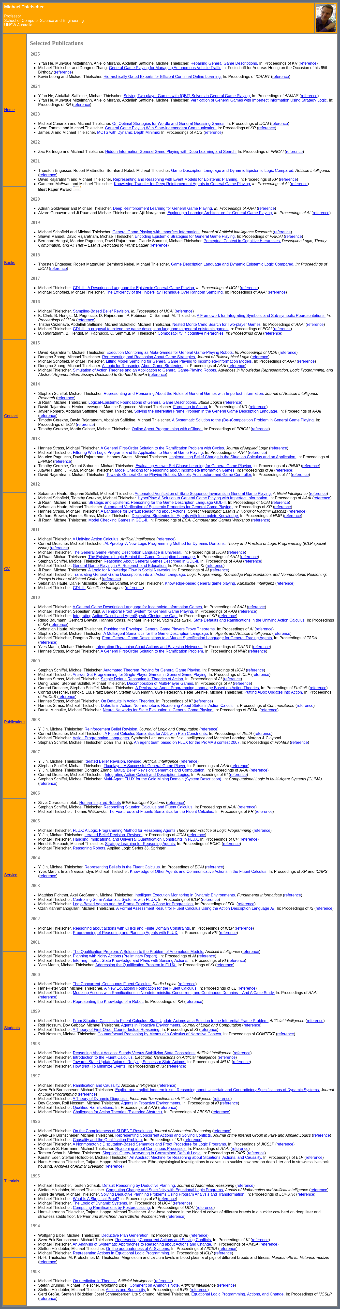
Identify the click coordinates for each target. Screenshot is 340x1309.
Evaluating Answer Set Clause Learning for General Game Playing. (193, 466)
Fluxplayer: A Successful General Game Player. (145, 766)
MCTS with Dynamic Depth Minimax (128, 132)
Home (9, 110)
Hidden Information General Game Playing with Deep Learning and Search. (171, 151)
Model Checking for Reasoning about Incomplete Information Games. (175, 470)
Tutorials (11, 1181)
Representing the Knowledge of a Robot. (108, 1001)
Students (12, 1028)
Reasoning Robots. (89, 848)
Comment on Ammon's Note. (155, 1285)
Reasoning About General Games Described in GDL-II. (151, 561)
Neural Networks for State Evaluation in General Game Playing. (158, 710)
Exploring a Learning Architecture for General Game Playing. (220, 213)
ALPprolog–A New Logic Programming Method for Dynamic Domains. (165, 543)
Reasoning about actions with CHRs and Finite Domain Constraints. (132, 928)
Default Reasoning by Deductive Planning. (139, 1185)
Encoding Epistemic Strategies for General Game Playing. (185, 236)
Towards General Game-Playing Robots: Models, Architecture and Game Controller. (179, 475)
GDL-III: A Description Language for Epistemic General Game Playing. (134, 288)
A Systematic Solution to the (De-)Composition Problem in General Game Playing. (243, 420)
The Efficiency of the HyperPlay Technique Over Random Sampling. (165, 292)
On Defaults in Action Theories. (128, 701)
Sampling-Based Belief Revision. (101, 311)
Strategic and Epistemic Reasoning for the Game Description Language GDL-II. (158, 502)
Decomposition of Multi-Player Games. (160, 683)
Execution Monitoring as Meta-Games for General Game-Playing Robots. (170, 352)
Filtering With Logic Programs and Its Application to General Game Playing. (138, 452)
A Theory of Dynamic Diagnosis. (101, 1099)
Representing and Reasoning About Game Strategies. (149, 357)
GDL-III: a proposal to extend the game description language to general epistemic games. (150, 329)
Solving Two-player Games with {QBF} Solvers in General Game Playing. (187, 96)
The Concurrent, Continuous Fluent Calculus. (112, 984)
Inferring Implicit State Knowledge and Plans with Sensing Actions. (130, 960)
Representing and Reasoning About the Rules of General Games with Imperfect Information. (184, 393)
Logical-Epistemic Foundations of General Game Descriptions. (143, 402)
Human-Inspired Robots (100, 803)
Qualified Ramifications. (93, 1107)
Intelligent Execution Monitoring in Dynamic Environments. (185, 895)
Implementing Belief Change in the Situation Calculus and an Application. (232, 457)
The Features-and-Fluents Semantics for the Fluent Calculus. (161, 811)
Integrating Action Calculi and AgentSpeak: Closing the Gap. (125, 616)
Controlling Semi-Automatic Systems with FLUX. (115, 899)
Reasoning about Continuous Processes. (151, 1148)
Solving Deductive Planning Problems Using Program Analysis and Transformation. (173, 1194)
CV (7, 569)
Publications (14, 722)
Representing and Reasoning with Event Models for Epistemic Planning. (175, 179)
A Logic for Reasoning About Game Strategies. (142, 366)
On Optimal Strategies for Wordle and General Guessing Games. (168, 123)
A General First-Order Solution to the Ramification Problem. (152, 651)
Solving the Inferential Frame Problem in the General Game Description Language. (206, 411)
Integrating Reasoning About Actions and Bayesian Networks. (149, 647)
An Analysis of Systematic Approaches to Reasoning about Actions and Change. (142, 1244)
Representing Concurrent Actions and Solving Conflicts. (163, 1135)
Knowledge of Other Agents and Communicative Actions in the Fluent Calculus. (198, 871)
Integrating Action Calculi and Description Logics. (147, 775)
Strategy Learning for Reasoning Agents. (140, 844)
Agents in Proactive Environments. (151, 1025)
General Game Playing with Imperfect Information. (156, 232)
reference (308, 63)
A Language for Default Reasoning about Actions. (144, 511)
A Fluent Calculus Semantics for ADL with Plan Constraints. (156, 733)
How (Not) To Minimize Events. (99, 1066)
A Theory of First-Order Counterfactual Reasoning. (117, 1029)
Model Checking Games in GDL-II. (118, 520)
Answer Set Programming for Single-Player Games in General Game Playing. (140, 674)
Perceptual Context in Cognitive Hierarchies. (242, 241)
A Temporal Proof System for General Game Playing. (148, 611)
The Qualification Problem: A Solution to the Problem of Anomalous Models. (138, 952)
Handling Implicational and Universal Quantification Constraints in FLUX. (136, 839)
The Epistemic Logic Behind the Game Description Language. (142, 557)
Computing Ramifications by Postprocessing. (112, 1207)
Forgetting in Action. (190, 407)
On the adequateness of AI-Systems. (138, 1249)
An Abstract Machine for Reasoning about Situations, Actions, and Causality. (195, 1157)
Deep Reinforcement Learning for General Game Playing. (163, 208)
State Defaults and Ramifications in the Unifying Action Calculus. (249, 620)
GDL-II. (79, 588)
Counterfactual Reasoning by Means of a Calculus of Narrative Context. (160, 1034)
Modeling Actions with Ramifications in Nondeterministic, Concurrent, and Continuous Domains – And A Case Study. (174, 993)
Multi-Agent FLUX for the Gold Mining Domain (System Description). (163, 779)
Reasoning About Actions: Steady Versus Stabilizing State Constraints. (134, 1053)
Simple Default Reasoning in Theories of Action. (142, 679)
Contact (11, 416)
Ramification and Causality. (96, 1085)
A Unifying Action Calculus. (96, 539)
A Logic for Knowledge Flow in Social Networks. (129, 570)
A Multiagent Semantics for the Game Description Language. (156, 633)
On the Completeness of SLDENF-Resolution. (113, 1131)
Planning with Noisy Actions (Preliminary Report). (115, 956)
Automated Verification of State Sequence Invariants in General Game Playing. (203, 493)
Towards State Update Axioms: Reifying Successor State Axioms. (129, 1062)
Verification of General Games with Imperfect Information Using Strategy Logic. (259, 100)
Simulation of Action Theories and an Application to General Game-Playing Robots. (145, 370)
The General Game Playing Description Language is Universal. (127, 552)
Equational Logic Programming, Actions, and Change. (238, 1294)
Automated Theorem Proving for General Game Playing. (152, 670)
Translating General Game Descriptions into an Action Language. (129, 574)
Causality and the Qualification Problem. (108, 1140)
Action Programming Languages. (101, 738)
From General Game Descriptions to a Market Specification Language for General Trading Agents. (187, 638)
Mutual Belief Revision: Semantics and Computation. (160, 770)
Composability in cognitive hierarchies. (191, 333)
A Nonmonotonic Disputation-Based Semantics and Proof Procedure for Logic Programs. (150, 1144)
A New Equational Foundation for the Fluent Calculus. (151, 988)
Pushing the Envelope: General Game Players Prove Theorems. (160, 629)
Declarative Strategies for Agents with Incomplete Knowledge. (185, 516)
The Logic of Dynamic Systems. (100, 1203)
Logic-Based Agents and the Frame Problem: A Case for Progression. (133, 904)
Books (9, 263)
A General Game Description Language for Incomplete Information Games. (138, 607)
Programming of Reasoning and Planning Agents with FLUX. (125, 933)
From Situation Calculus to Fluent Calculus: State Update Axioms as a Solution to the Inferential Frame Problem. (170, 1021)
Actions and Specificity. (126, 1290)
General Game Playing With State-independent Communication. (161, 128)
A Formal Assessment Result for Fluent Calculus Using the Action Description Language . (196, 908)
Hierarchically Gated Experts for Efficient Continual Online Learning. (162, 76)
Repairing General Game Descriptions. (224, 63)
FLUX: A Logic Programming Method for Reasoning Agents (124, 830)
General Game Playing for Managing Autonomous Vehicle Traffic (165, 68)
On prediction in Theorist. (95, 1281)
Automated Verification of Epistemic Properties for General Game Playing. (168, 507)
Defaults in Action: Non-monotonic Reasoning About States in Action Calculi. (167, 705)
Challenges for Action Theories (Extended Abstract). (118, 1112)
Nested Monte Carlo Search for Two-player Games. (217, 324)
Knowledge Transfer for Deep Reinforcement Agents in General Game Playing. (182, 184)
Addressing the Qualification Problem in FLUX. (136, 965)
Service (10, 875)
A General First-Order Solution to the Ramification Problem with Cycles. (163, 448)
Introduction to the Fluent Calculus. (103, 1057)
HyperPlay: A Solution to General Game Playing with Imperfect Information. (203, 498)
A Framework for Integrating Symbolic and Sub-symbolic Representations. (261, 315)
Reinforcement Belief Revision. (111, 729)
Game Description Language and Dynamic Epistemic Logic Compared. (233, 170)
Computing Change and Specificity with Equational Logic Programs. (165, 1190)
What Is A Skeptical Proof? (96, 1199)
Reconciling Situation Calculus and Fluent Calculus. (149, 807)
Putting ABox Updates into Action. (273, 692)
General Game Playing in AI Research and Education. (120, 566)
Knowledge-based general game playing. (200, 583)
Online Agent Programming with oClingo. (167, 429)
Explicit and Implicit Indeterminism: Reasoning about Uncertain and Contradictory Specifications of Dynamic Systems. (217, 1090)
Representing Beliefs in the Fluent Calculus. (123, 867)
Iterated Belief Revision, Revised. (114, 761)
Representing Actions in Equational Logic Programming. (121, 1253)
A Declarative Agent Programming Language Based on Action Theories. (197, 688)
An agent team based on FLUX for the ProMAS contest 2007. (187, 742)
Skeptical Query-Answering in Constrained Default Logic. (151, 1153)
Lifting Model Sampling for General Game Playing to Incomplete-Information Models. (179, 361)
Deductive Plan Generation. (126, 1235)
